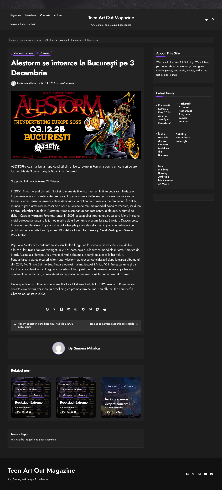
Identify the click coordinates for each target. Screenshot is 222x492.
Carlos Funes (23, 409)
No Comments (67, 84)
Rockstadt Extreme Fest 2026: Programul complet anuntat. (184, 112)
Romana (112, 393)
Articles (58, 15)
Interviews (30, 15)
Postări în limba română (22, 24)
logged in (30, 441)
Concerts (45, 15)
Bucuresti (112, 387)
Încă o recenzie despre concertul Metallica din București (202, 114)
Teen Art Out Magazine (111, 17)
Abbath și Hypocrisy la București (165, 139)
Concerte (45, 53)
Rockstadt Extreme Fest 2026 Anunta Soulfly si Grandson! (164, 114)
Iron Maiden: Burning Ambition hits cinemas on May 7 (184, 146)
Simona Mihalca (86, 350)
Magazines (15, 15)
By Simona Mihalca (23, 84)
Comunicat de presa (23, 53)
